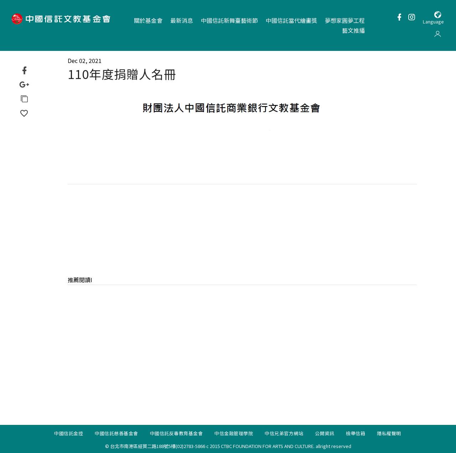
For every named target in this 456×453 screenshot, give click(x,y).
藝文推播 (353, 30)
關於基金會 (148, 20)
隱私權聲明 (389, 434)
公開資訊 (324, 434)
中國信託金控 (68, 434)
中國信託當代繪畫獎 (291, 20)
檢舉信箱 (355, 434)
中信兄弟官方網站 (284, 434)
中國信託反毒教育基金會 (176, 434)
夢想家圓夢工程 (345, 20)
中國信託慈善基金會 (116, 434)
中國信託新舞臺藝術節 (229, 20)
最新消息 (181, 20)
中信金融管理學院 (233, 434)
